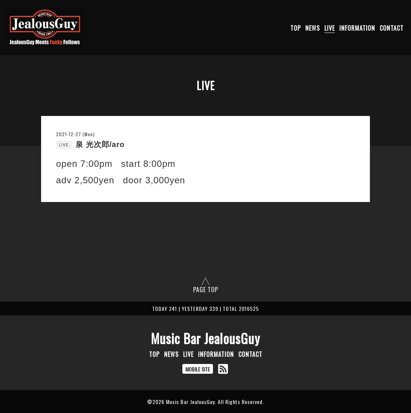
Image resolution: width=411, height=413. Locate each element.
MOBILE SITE (197, 369)
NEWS (312, 28)
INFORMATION (357, 28)
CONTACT (392, 28)
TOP (295, 28)
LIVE (329, 28)
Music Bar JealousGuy (205, 338)
